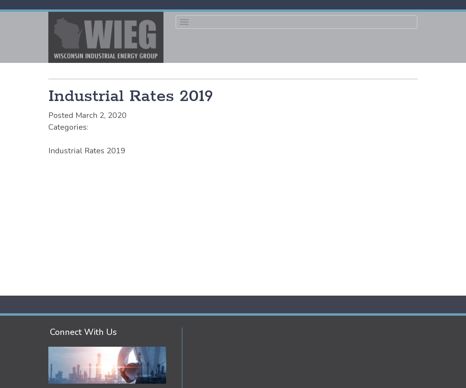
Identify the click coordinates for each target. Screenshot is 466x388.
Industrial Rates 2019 (130, 96)
